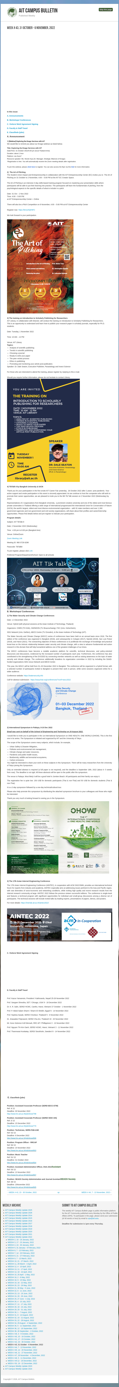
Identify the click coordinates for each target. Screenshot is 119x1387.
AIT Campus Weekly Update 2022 (18, 1237)
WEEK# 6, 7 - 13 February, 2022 (21, 1250)
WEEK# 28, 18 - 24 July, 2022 (20, 1307)
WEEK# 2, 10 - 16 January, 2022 (21, 1240)
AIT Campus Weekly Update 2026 (18, 1213)
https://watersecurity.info (33, 676)
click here (31, 167)
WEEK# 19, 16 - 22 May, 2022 (20, 1283)
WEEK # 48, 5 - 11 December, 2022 (22, 1358)
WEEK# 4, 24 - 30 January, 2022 (21, 1245)
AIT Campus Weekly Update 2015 (18, 1218)
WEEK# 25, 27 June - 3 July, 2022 (21, 1299)
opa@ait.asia (93, 1218)
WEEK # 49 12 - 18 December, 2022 (22, 1361)
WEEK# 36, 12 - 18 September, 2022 (22, 1328)
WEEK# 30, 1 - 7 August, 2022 (20, 1312)
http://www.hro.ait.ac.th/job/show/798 (21, 1114)
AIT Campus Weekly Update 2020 (18, 1232)
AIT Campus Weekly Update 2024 (18, 1369)
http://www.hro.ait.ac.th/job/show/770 (21, 1126)
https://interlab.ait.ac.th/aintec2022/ (35, 903)
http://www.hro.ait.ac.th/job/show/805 (21, 1187)
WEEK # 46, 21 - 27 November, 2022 (22, 1353)
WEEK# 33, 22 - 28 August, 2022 (21, 1320)
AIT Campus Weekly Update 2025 (18, 1210)
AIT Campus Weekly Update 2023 (18, 1366)
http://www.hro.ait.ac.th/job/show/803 (21, 1150)
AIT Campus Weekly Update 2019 (18, 1229)
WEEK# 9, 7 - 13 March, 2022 (19, 1258)
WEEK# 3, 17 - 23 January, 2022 (21, 1242)
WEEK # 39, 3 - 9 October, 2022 (20, 1334)
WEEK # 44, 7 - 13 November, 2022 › (96, 1192)
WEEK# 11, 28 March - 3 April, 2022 (22, 1264)
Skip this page (106, 10)
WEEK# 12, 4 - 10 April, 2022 (19, 1267)
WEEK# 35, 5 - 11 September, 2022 (22, 1326)
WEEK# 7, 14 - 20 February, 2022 (21, 1253)
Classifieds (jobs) (16, 132)
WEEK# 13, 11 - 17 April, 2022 (20, 1269)
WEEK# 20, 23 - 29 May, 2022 (20, 1285)
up (58, 1192)
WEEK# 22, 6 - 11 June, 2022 (19, 1291)
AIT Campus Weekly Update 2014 (18, 1215)
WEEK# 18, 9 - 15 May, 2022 (19, 1280)
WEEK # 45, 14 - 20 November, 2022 (22, 1350)
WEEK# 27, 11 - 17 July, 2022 (20, 1304)
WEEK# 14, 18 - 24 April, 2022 (20, 1272)
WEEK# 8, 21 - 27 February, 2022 (21, 1256)
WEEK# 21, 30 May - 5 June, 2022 (21, 1288)
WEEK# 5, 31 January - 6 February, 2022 (24, 1248)
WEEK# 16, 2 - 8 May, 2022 (19, 1277)
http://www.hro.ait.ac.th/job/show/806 (21, 1138)
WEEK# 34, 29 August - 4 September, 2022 (25, 1323)
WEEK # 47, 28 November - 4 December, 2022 (26, 1355)
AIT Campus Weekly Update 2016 (18, 1221)
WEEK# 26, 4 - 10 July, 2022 (19, 1302)
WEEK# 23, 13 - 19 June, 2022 (20, 1293)
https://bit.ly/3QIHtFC (26, 210)
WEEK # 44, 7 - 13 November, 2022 (22, 1347)
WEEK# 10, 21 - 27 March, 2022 (21, 1261)
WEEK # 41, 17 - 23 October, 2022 (21, 1339)
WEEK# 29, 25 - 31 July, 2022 (20, 1310)
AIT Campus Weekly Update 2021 (18, 1234)
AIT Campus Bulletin (38, 10)
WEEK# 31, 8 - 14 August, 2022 (20, 1315)
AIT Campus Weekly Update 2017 (18, 1223)
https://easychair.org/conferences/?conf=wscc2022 (51, 680)
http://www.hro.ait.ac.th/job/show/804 (21, 1163)
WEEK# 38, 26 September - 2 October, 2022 (25, 1331)
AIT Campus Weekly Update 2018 (18, 1226)
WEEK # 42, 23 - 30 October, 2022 (21, 1342)
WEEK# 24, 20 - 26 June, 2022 (20, 1296)
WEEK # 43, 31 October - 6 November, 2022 (25, 1345)
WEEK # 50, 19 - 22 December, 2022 (22, 1363)
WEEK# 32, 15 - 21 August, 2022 (21, 1318)
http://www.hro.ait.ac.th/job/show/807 (21, 1175)
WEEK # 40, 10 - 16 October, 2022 (21, 1336)
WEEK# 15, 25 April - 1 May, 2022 (21, 1275)
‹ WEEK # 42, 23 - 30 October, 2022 (22, 1192)
